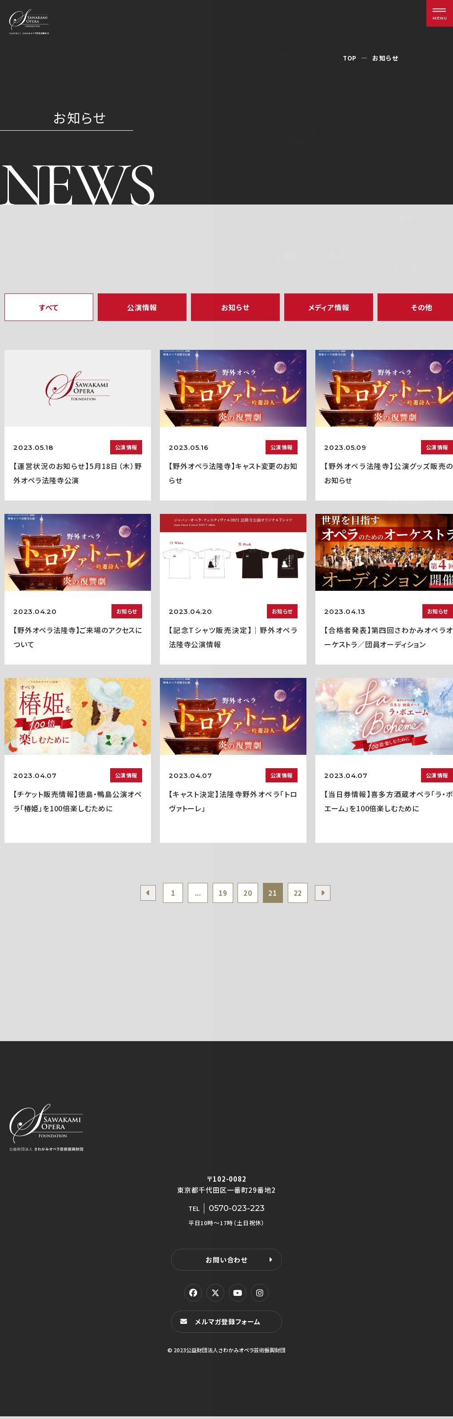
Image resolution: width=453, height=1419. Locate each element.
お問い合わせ (226, 1262)
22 (302, 894)
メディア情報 (329, 307)
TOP (350, 57)
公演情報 (142, 307)
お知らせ (235, 307)
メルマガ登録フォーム (229, 1324)
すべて (49, 307)
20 (249, 894)
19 (222, 894)
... (195, 894)
